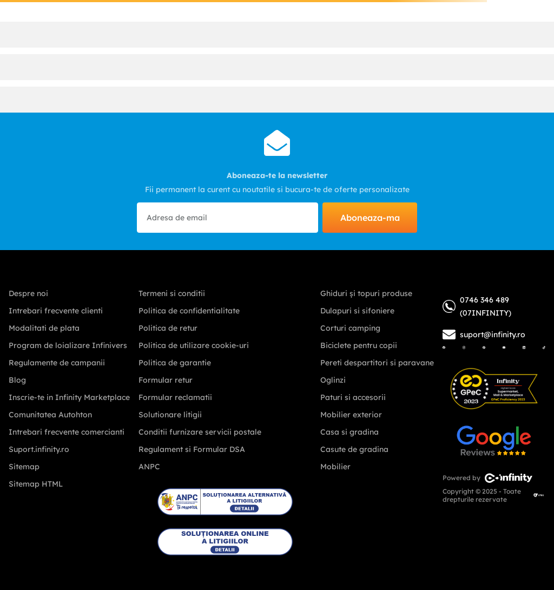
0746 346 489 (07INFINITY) (477, 306)
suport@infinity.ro (492, 334)
